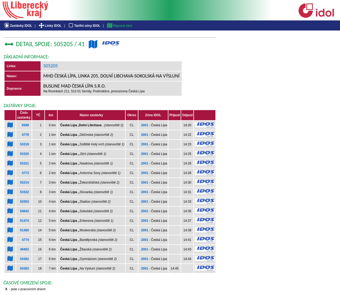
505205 (50, 66)
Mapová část (119, 26)
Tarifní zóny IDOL (83, 26)
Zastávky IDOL (17, 26)
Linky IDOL (50, 26)
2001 (144, 125)
